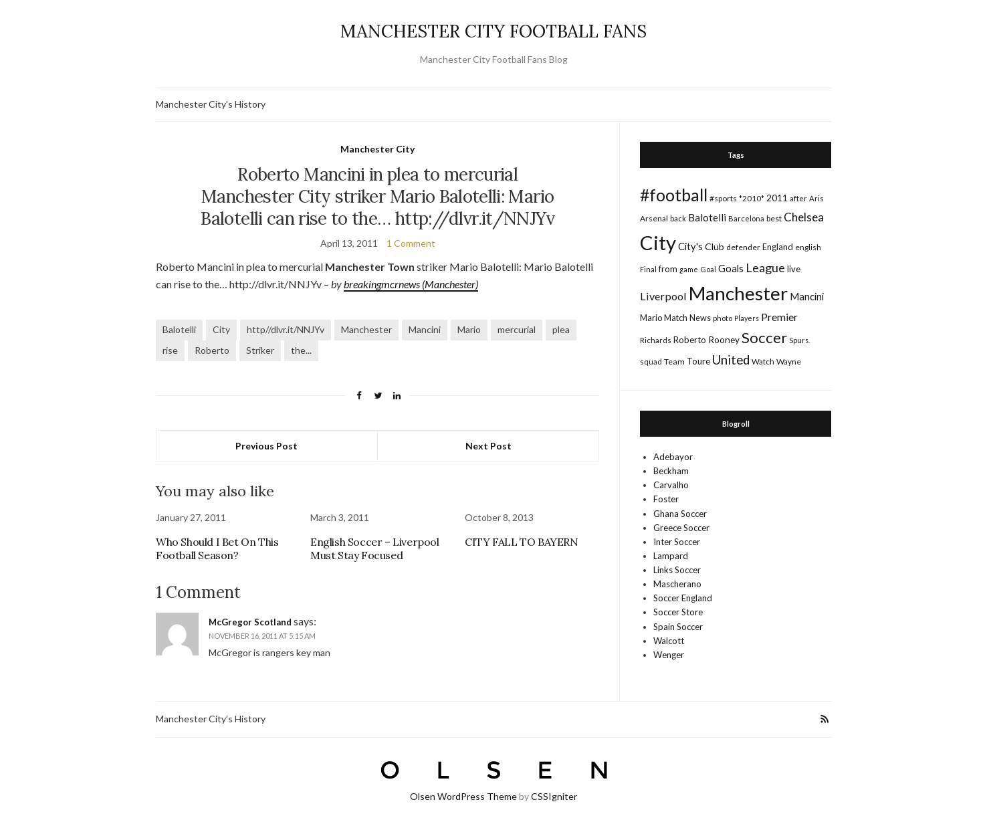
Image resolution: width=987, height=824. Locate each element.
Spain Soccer (678, 626)
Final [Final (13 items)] (648, 269)
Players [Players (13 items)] (746, 318)
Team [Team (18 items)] (674, 361)
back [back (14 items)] (678, 218)
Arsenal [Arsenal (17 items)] (654, 218)
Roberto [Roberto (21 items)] (689, 339)
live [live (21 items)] (793, 269)
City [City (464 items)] (658, 242)
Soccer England (682, 598)
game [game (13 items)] (688, 269)
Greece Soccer (681, 527)
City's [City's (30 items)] (690, 246)
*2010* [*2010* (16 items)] (751, 198)
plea (561, 329)
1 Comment (411, 243)
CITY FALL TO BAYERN (521, 541)
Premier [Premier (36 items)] (779, 316)
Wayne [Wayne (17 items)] (788, 361)
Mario (469, 329)
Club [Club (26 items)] (714, 246)
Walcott (668, 640)
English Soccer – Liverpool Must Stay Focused (374, 548)
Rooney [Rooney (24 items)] (724, 339)
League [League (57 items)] (765, 267)
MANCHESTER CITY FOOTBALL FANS (493, 31)
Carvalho (671, 485)
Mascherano (677, 584)
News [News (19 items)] (700, 318)
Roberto (212, 350)
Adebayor (673, 456)
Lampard (670, 555)
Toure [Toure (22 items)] (698, 361)
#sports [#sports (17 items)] (723, 198)
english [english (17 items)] (808, 247)
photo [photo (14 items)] (722, 318)
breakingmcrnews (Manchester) (411, 284)
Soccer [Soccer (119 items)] (764, 337)
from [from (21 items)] (668, 269)
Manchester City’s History (210, 104)
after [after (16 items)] (798, 198)
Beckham (671, 471)
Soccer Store (678, 612)
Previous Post (266, 445)
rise (170, 350)
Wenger (668, 654)
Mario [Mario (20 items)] (651, 317)
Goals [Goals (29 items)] (731, 268)
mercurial (517, 329)
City (221, 329)
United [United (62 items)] (731, 359)
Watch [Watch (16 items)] (763, 361)
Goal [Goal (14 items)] (708, 269)
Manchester (366, 329)
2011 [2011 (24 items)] (777, 197)
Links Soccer (677, 569)
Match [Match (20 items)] (675, 317)
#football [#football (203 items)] (673, 195)
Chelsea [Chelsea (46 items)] (804, 217)
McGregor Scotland (250, 622)
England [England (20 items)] (777, 246)
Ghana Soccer (680, 513)
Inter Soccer (676, 541)
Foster (666, 499)
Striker (260, 350)
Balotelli (179, 329)
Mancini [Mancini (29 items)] (807, 296)
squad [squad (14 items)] (651, 361)
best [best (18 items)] (774, 218)
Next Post (488, 445)
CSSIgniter (554, 796)
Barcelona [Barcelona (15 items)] (746, 218)
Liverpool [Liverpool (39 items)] (663, 296)
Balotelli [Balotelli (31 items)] (707, 217)
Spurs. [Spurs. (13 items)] (799, 340)
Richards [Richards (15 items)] (655, 340)
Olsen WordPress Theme (463, 796)
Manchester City (377, 148)
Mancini (425, 329)
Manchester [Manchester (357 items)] (738, 293)
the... (301, 350)
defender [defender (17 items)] (743, 247)
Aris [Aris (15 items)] (816, 198)
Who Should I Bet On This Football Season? (217, 548)
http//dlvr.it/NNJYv (285, 329)
